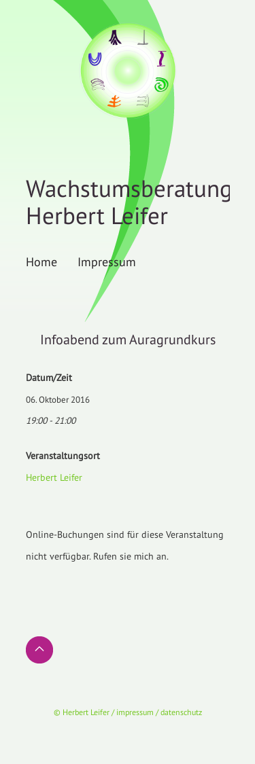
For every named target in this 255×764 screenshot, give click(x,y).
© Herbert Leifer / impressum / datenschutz (128, 712)
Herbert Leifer (54, 477)
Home (41, 261)
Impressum (107, 261)
